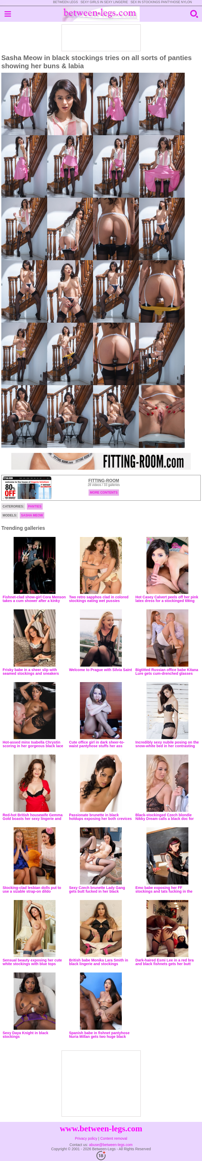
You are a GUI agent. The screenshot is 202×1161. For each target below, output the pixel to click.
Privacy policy (86, 1138)
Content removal (113, 1138)
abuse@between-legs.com (111, 1145)
